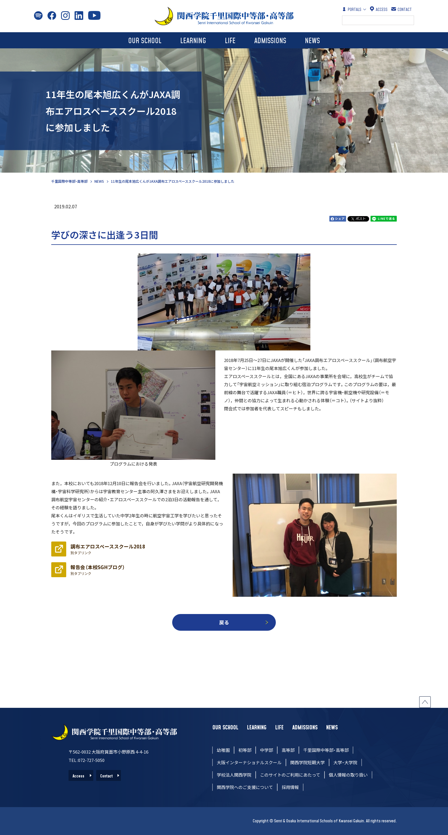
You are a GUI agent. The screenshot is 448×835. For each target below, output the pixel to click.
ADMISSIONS (270, 41)
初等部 (244, 750)
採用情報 (290, 787)
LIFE (230, 41)
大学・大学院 (345, 762)
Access (78, 776)
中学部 (266, 750)
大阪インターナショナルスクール (249, 762)
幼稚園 (223, 750)
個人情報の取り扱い (348, 775)
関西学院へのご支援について (245, 787)
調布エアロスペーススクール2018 (108, 549)
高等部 (288, 750)
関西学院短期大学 (307, 762)
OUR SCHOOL (145, 41)
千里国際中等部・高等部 (69, 181)
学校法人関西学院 (234, 775)
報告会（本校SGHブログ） (98, 570)
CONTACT (402, 9)
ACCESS (379, 9)
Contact (106, 776)
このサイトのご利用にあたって (290, 775)
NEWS (312, 41)
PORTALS (351, 9)
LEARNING (193, 41)
